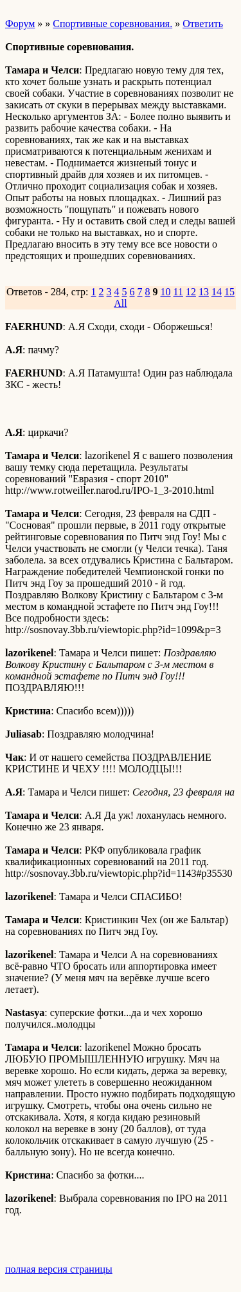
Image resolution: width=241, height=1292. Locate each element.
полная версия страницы (58, 1269)
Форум (20, 23)
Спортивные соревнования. (112, 23)
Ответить (203, 23)
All (120, 303)
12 (191, 291)
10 (166, 291)
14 (216, 291)
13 (204, 291)
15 (229, 291)
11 (178, 291)
